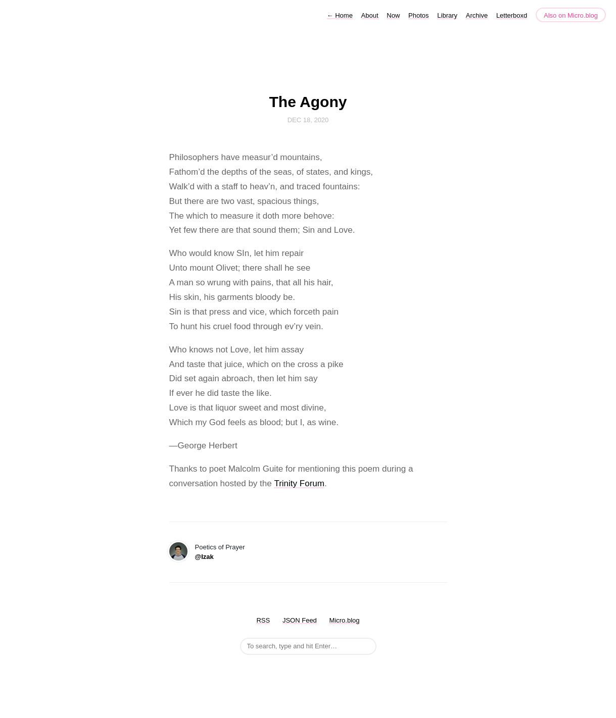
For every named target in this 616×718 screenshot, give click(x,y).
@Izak (204, 556)
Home (340, 15)
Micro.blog (344, 620)
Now (393, 15)
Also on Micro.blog (571, 15)
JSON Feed (299, 620)
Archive (477, 15)
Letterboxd (511, 15)
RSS (263, 620)
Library (447, 15)
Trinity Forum (299, 483)
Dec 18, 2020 (308, 120)
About (369, 15)
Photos (418, 15)
